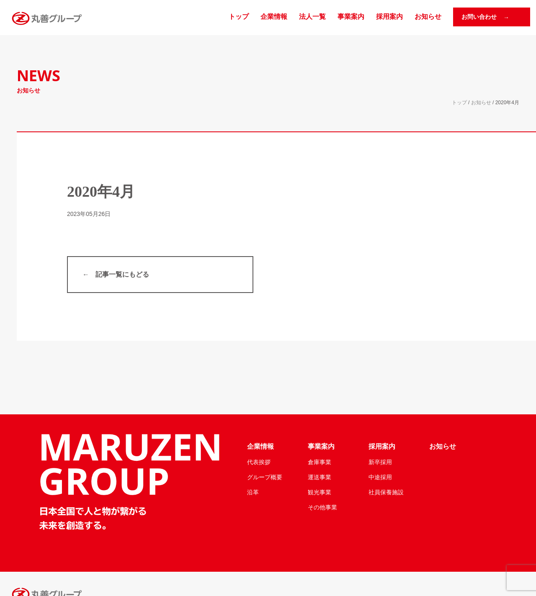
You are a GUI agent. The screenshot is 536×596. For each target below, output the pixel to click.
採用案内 (389, 16)
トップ (239, 16)
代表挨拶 (259, 462)
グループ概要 (264, 477)
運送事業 (319, 477)
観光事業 (319, 492)
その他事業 (322, 507)
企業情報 (273, 16)
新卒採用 (380, 462)
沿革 (253, 492)
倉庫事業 (319, 462)
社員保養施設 (386, 492)
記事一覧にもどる (122, 274)
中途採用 (380, 477)
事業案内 (351, 16)
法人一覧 (312, 16)
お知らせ (428, 16)
